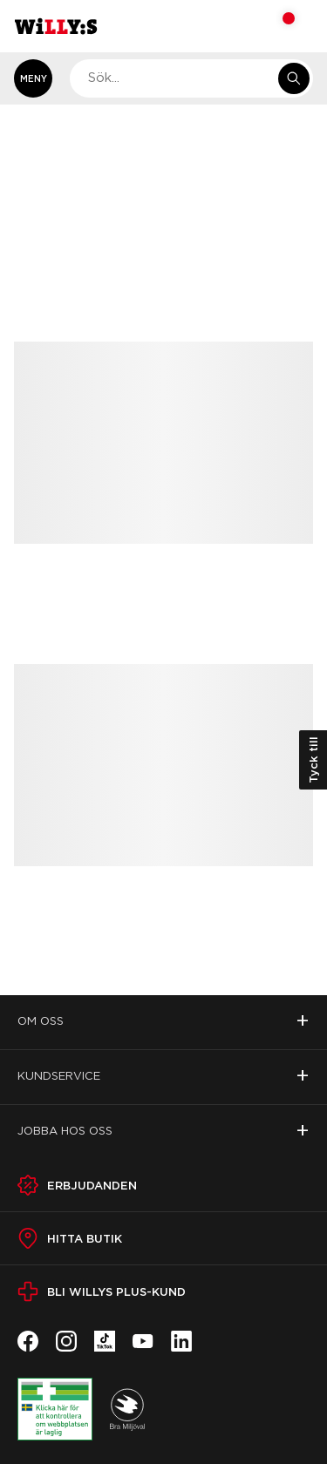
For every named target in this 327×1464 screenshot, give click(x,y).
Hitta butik (84, 1238)
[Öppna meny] (33, 78)
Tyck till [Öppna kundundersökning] (313, 759)
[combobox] (191, 78)
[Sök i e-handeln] (294, 78)
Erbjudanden (92, 1185)
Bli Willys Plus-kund (116, 1291)
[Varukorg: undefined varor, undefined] (277, 26)
